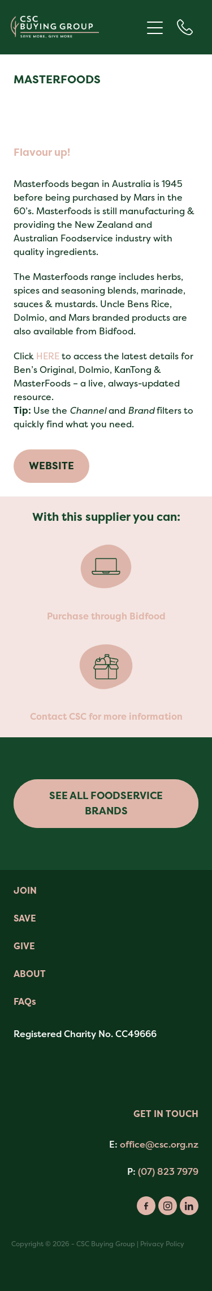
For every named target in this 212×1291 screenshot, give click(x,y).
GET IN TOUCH (165, 1114)
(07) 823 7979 (168, 1171)
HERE (47, 356)
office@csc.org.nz (159, 1144)
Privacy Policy (162, 1243)
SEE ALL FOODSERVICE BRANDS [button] (106, 803)
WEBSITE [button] (51, 466)
